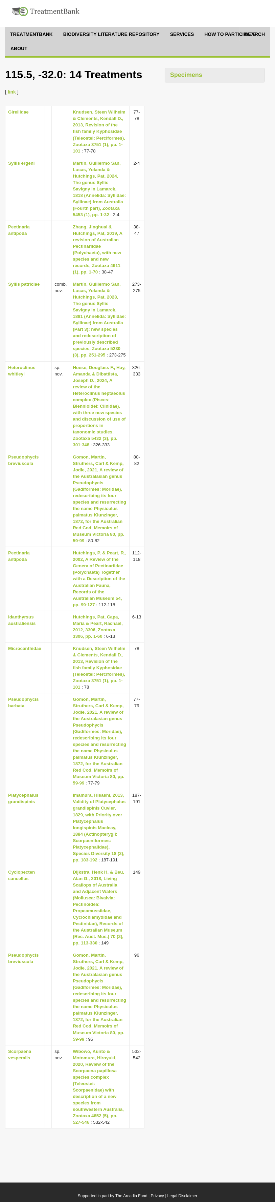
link (12, 92)
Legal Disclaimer (182, 1196)
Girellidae (18, 112)
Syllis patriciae (24, 284)
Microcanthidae (24, 648)
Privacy (157, 1196)
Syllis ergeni (21, 163)
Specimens (186, 75)
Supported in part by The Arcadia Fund (112, 1196)
